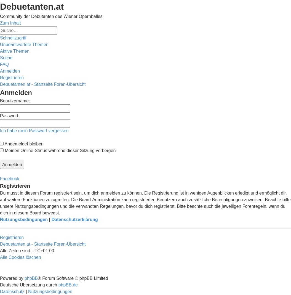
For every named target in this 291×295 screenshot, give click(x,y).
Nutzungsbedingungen (24, 219)
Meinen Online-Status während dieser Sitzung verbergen (58, 150)
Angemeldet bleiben (22, 144)
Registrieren (12, 237)
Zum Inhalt (10, 23)
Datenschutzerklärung (75, 219)
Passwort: (9, 115)
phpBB (31, 278)
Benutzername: (15, 101)
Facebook (9, 178)
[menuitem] (24, 44)
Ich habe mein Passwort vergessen (34, 130)
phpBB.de (68, 285)
